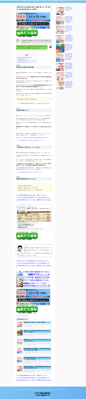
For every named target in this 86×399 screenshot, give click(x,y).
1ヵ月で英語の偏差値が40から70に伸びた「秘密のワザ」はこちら (30, 140)
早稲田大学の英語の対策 (65, 389)
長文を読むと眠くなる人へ (39, 390)
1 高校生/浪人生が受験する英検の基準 (24, 57)
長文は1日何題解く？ (28, 389)
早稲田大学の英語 (36, 1)
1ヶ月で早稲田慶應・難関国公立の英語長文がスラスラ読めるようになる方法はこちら (34, 103)
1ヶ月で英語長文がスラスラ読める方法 (25, 255)
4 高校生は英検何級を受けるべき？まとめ (25, 62)
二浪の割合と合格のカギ (48, 390)
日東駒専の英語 (44, 1)
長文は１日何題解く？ (62, 1)
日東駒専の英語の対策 (56, 389)
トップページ (17, 1)
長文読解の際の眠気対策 (54, 1)
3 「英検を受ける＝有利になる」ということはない (26, 60)
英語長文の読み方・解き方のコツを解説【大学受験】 (34, 322)
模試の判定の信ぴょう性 (47, 389)
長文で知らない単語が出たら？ (37, 389)
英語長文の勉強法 (27, 1)
